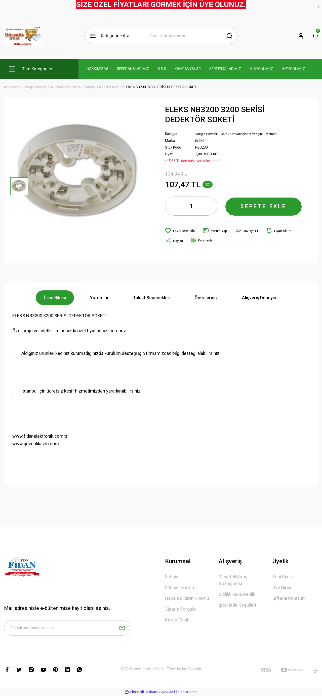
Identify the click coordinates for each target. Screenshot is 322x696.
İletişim (172, 576)
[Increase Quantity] (208, 206)
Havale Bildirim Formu (187, 598)
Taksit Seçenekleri (151, 297)
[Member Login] (301, 35)
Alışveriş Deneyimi (260, 297)
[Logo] (22, 36)
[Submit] (122, 628)
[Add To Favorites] (180, 231)
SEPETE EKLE (263, 206)
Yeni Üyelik (283, 576)
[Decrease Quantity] (174, 206)
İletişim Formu (179, 587)
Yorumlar (99, 297)
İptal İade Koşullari (237, 605)
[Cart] (315, 35)
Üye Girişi (281, 587)
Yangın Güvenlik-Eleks (212, 134)
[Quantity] (191, 206)
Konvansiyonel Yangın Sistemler (257, 134)
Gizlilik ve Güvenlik (237, 594)
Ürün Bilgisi (55, 297)
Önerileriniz (206, 297)
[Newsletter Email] (67, 628)
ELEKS (200, 141)
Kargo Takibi (177, 619)
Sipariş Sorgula (180, 609)
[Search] (191, 36)
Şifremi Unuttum (289, 598)
